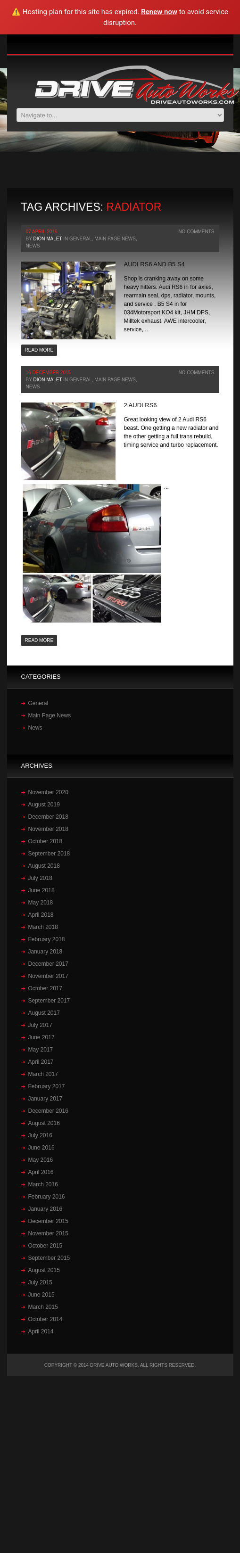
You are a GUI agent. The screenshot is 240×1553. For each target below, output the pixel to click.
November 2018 (48, 829)
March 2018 (43, 927)
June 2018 (41, 890)
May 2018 (40, 902)
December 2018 (48, 816)
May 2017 (40, 1049)
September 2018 (49, 853)
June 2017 (41, 1037)
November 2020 (48, 792)
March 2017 (43, 1074)
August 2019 (44, 804)
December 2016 (48, 1111)
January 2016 (45, 1209)
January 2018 (45, 951)
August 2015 (44, 1270)
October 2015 (45, 1245)
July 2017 (40, 1025)
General (80, 238)
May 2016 (40, 1160)
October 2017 (45, 988)
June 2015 (41, 1294)
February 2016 (46, 1196)
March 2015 (43, 1307)
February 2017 (46, 1086)
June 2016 (41, 1147)
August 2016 (44, 1123)
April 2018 (41, 915)
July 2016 (40, 1135)
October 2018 (45, 841)
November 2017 (48, 976)
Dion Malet (47, 238)
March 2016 (43, 1184)
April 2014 (41, 1331)
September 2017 (49, 1000)
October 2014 (45, 1319)
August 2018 (44, 866)
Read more (39, 350)
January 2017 (45, 1098)
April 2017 (41, 1062)
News (33, 245)
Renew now (159, 12)
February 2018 (46, 939)
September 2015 (49, 1258)
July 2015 (40, 1282)
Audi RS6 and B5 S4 (154, 264)
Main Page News (115, 238)
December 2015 (48, 1221)
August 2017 (44, 1013)
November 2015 (48, 1233)
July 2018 (40, 878)
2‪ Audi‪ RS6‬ (140, 405)
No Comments (196, 231)
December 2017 (48, 964)
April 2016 (41, 1172)
